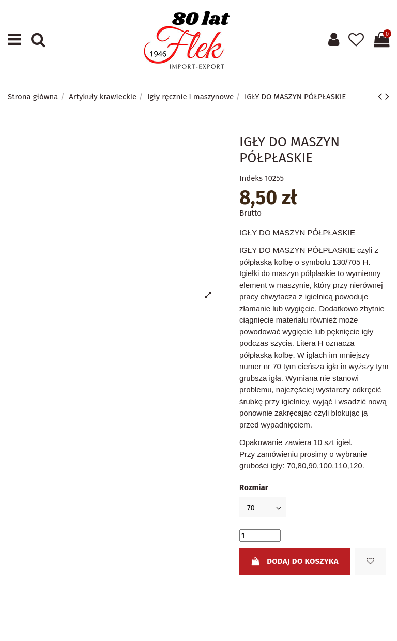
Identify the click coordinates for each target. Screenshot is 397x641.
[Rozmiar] (262, 507)
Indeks (251, 178)
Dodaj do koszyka (294, 561)
